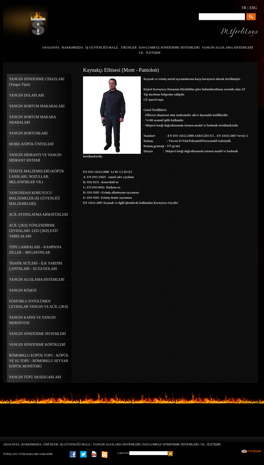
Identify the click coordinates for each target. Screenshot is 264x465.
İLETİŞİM (213, 444)
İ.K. (203, 444)
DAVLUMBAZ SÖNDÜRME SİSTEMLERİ (170, 444)
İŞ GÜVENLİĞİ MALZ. (75, 444)
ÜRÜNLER (51, 444)
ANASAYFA (11, 444)
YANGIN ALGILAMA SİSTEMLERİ (117, 444)
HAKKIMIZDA (31, 444)
